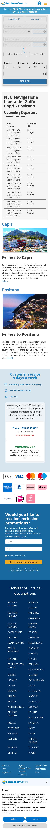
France (32, 658)
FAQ (4, 769)
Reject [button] (13, 819)
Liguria (12, 690)
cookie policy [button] (10, 805)
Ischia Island (36, 680)
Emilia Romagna (13, 650)
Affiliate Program (22, 772)
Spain (31, 733)
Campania (34, 618)
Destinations (40, 769)
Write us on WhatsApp (20, 390)
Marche (32, 696)
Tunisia (12, 747)
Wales (32, 752)
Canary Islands (12, 625)
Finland (12, 658)
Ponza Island (36, 717)
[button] (46, 782)
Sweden (12, 738)
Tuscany (33, 747)
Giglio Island (36, 669)
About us (6, 765)
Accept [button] (36, 819)
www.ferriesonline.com (14, 3)
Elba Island (35, 642)
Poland (32, 712)
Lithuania (34, 690)
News (37, 772)
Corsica (32, 632)
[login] (39, 3)
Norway (33, 706)
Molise (12, 701)
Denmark (33, 637)
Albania (33, 602)
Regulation (6, 772)
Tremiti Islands (32, 740)
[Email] (25, 397)
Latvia (11, 685)
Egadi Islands (16, 642)
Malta (11, 696)
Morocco (34, 701)
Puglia (12, 722)
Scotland (14, 728)
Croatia (12, 637)
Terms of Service (30, 570)
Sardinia (33, 722)
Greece (12, 674)
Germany (33, 664)
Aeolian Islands (12, 604)
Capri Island (15, 632)
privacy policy (21, 556)
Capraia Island (32, 625)
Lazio (31, 685)
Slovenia (13, 733)
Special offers (41, 765)
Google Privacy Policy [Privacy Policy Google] (16, 570)
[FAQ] (25, 385)
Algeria (32, 607)
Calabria (33, 612)
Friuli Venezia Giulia (16, 666)
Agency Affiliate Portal (25, 766)
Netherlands (16, 706)
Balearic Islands (13, 614)
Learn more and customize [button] (25, 825)
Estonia (33, 653)
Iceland (33, 674)
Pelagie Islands (12, 714)
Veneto (12, 752)
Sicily (31, 728)
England (33, 648)
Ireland (12, 680)
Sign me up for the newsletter (23, 562)
